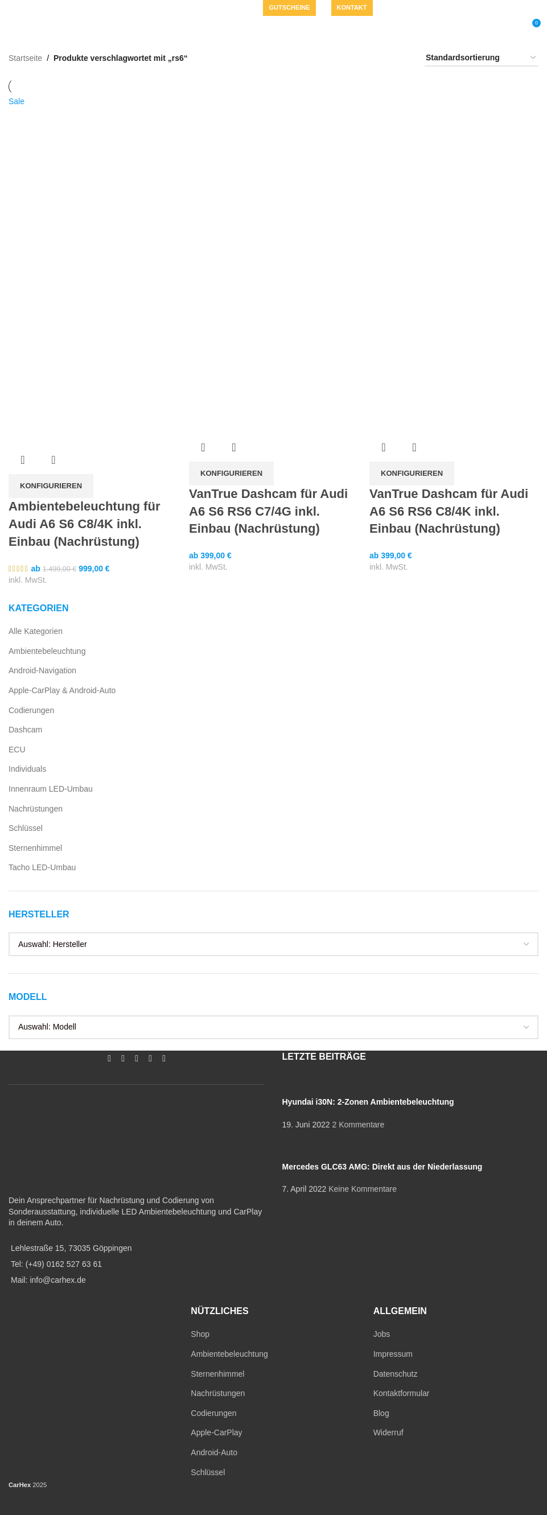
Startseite (25, 58)
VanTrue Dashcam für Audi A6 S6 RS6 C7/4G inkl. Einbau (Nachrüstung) (268, 511)
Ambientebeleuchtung (47, 651)
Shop (200, 1334)
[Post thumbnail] (410, 1084)
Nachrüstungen (36, 808)
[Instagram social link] (194, 8)
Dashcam (25, 729)
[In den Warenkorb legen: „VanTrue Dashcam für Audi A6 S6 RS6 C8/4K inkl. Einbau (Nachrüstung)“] (411, 473)
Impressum (393, 1353)
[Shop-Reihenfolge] (481, 58)
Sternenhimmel (35, 848)
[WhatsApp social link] (222, 8)
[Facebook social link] (181, 8)
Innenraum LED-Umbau (51, 788)
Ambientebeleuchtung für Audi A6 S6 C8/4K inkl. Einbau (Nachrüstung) (84, 524)
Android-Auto (214, 1452)
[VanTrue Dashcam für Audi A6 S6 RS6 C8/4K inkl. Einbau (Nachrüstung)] (453, 178)
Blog (381, 1413)
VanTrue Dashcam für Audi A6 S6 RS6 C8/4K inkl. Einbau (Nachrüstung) (448, 511)
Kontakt (352, 7)
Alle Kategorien (36, 631)
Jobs (381, 1334)
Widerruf (388, 1432)
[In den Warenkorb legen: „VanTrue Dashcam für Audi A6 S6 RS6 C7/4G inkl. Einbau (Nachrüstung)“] (231, 473)
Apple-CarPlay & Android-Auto (62, 690)
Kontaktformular (401, 1393)
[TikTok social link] (235, 8)
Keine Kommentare (362, 1188)
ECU (17, 749)
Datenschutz (395, 1373)
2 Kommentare (358, 1124)
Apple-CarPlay (216, 1432)
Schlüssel (26, 828)
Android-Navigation (42, 670)
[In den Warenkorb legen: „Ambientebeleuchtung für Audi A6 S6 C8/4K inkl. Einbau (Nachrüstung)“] (51, 486)
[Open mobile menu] (33, 27)
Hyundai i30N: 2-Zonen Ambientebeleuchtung (368, 1101)
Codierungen (31, 710)
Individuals (27, 768)
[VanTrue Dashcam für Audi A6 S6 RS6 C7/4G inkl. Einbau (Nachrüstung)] (273, 178)
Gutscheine (289, 7)
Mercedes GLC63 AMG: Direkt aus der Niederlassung (382, 1166)
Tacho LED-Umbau (42, 867)
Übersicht (23, 460)
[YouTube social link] (208, 8)
